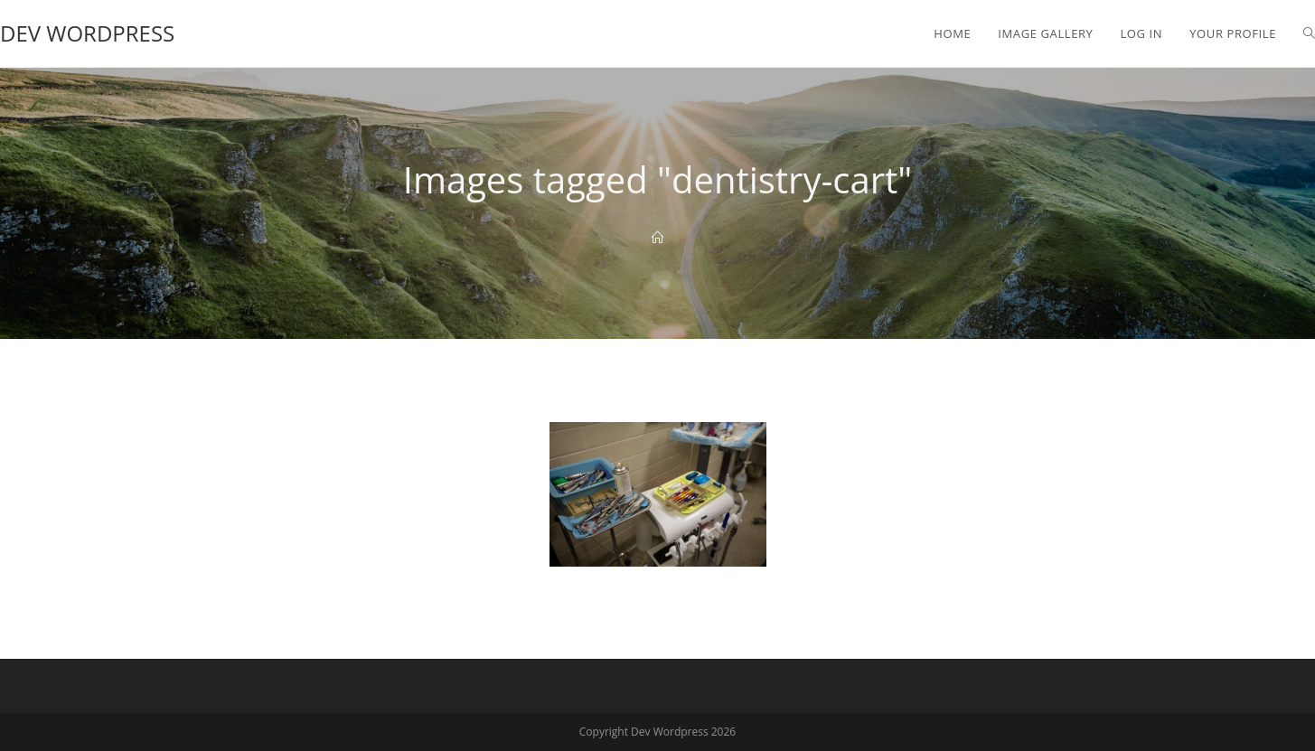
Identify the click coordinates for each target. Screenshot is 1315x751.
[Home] (657, 238)
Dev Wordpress (87, 33)
